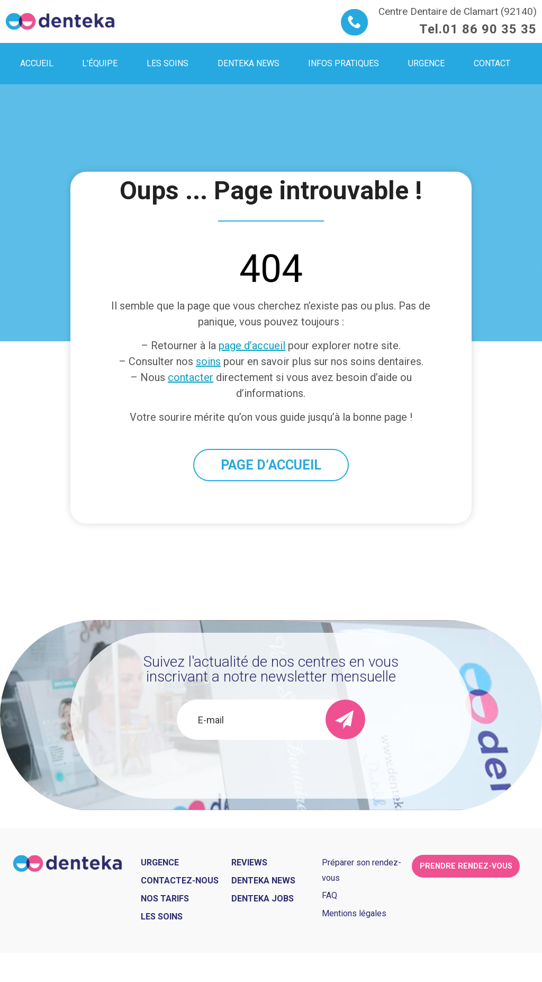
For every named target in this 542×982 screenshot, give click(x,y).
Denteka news (263, 880)
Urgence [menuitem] (426, 63)
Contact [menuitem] (492, 63)
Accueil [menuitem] (36, 63)
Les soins (162, 917)
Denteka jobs (262, 898)
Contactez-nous (180, 880)
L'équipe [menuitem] (100, 63)
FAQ (329, 895)
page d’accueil (252, 345)
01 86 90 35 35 (489, 29)
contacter (190, 377)
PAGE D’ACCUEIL (271, 465)
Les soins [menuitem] (167, 63)
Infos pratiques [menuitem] (343, 63)
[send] (345, 719)
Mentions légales (354, 913)
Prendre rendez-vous (466, 866)
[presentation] (271, 768)
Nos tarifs (165, 898)
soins (208, 361)
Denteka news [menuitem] (248, 63)
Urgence (160, 862)
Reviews (249, 862)
